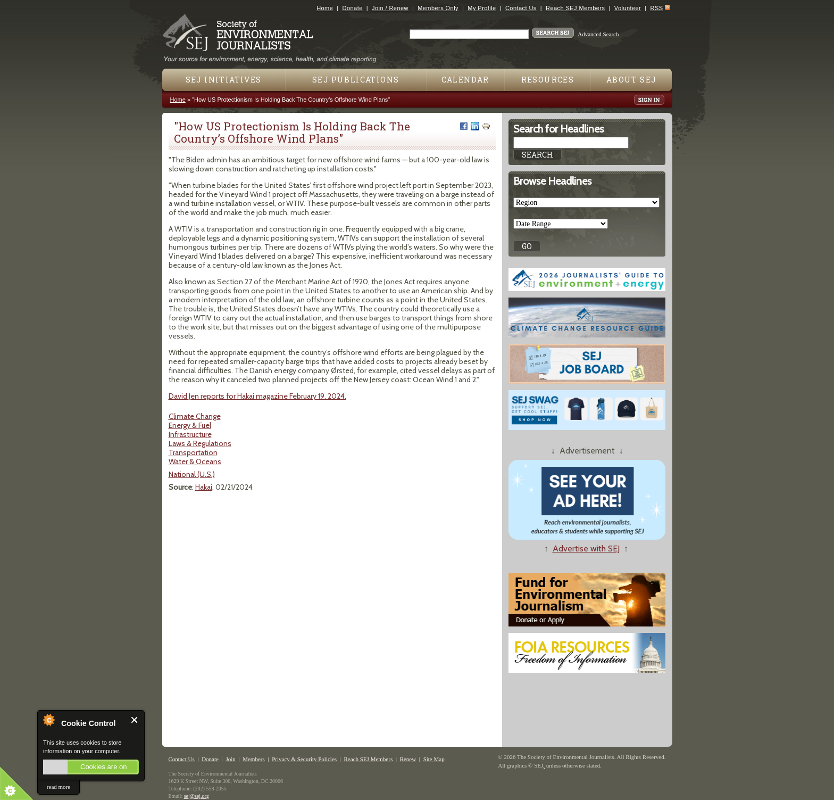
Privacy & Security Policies (304, 759)
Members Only (438, 8)
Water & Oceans (195, 461)
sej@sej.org (196, 796)
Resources (547, 80)
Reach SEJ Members (575, 8)
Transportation (193, 452)
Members (254, 759)
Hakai (203, 487)
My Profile (482, 8)
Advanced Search (598, 34)
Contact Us (521, 8)
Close (134, 719)
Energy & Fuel (190, 425)
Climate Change (195, 416)
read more (58, 786)
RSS (656, 8)
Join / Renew (390, 8)
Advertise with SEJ (586, 548)
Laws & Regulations (200, 443)
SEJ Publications (355, 80)
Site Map (434, 759)
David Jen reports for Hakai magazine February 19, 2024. (257, 396)
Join (230, 759)
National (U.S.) (192, 474)
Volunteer (627, 8)
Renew (408, 759)
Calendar (465, 80)
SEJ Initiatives (224, 80)
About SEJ (631, 80)
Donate (353, 8)
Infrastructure (190, 434)
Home (324, 8)
